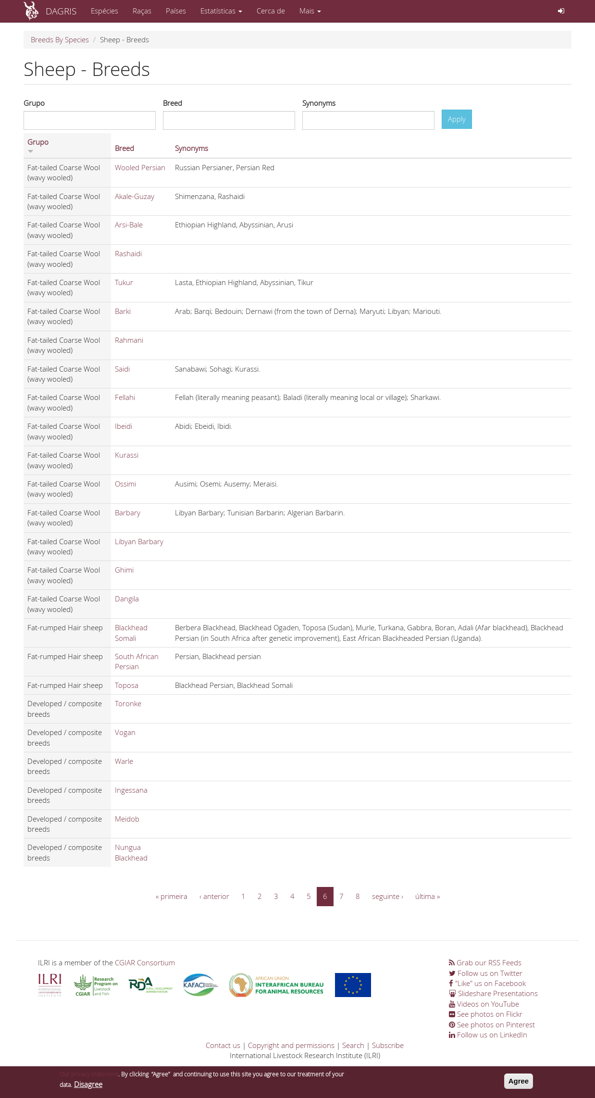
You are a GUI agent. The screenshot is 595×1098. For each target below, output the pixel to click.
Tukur (124, 282)
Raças (142, 10)
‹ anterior (214, 896)
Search (353, 1045)
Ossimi (125, 483)
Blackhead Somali (131, 632)
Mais (310, 10)
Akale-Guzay (134, 196)
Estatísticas (221, 10)
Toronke (128, 703)
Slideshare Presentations (493, 993)
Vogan (125, 732)
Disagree (88, 1086)
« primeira (171, 896)
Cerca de (271, 10)
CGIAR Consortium (145, 962)
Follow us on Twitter (485, 973)
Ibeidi (123, 426)
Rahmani (129, 340)
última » (427, 896)
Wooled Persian (140, 167)
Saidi (122, 369)
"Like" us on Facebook (487, 983)
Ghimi (124, 569)
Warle (124, 761)
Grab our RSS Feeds (485, 962)
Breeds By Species (60, 39)
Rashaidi (128, 253)
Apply (457, 119)
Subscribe (388, 1045)
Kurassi (126, 455)
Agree (518, 1083)
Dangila (127, 598)
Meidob (127, 819)
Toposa (126, 685)
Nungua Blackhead (131, 852)
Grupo (34, 103)
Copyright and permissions (291, 1045)
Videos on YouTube (484, 1004)
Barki (123, 311)
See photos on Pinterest (492, 1024)
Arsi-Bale (129, 224)
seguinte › (387, 896)
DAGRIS (61, 11)
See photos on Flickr (485, 1014)
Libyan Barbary (139, 541)
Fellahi (125, 397)
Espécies (104, 10)
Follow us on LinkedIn (488, 1034)
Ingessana (131, 790)
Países (176, 10)
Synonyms (318, 103)
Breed (172, 103)
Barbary (127, 512)
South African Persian (137, 661)
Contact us (223, 1045)
